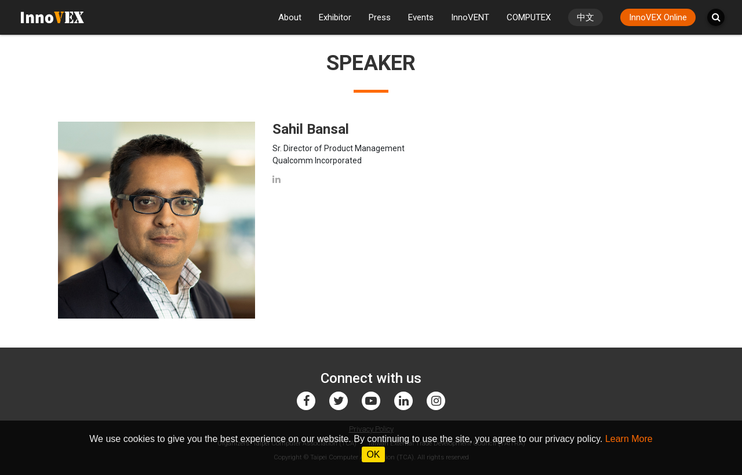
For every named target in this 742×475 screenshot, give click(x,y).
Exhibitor (335, 17)
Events (421, 17)
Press (380, 17)
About (289, 17)
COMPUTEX (529, 17)
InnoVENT (470, 17)
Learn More (629, 439)
